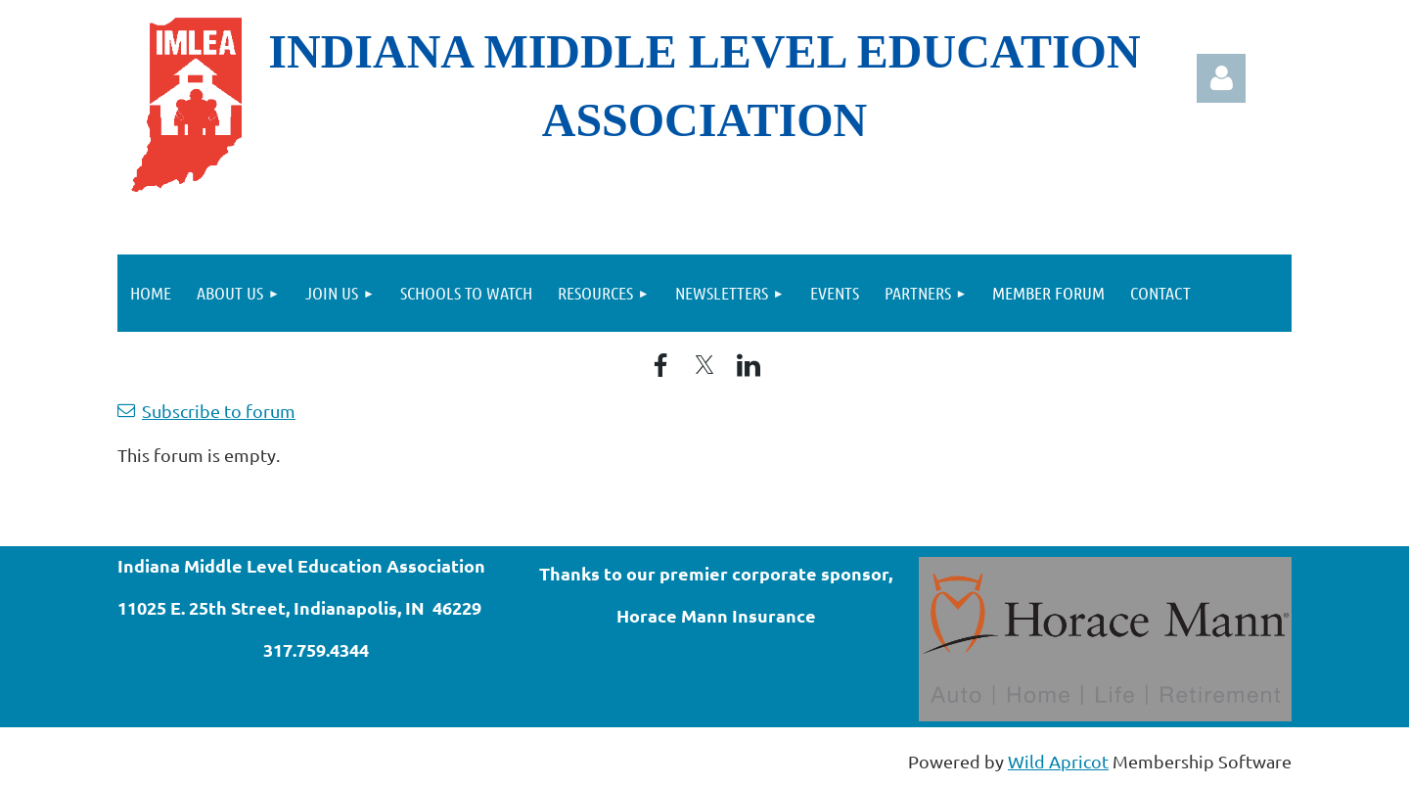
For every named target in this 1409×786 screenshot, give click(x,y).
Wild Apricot (1058, 761)
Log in (1221, 78)
